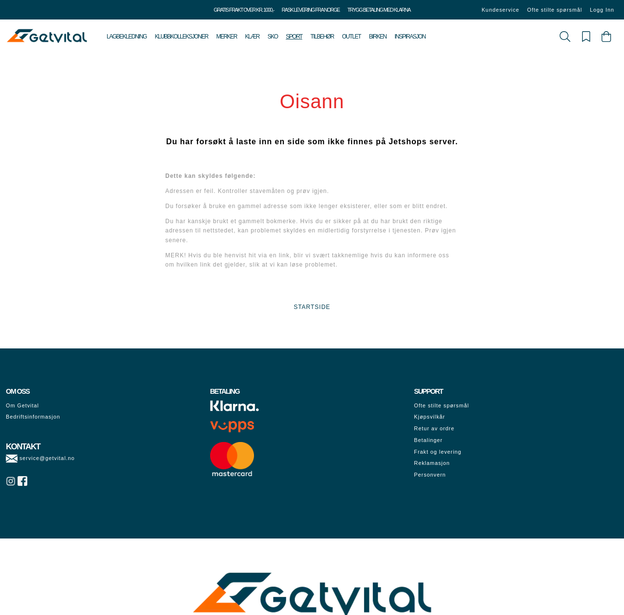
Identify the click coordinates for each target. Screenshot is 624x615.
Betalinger (428, 440)
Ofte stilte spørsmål (554, 10)
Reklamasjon (431, 463)
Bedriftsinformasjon (33, 417)
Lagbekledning (127, 36)
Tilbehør (322, 36)
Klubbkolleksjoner (181, 36)
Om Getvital (22, 405)
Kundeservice (500, 10)
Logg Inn (602, 10)
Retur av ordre (434, 428)
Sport (294, 36)
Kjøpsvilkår (429, 417)
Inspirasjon (410, 36)
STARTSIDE (311, 307)
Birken (378, 36)
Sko (273, 36)
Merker (226, 36)
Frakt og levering (437, 452)
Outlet (351, 36)
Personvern (430, 475)
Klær (252, 36)
